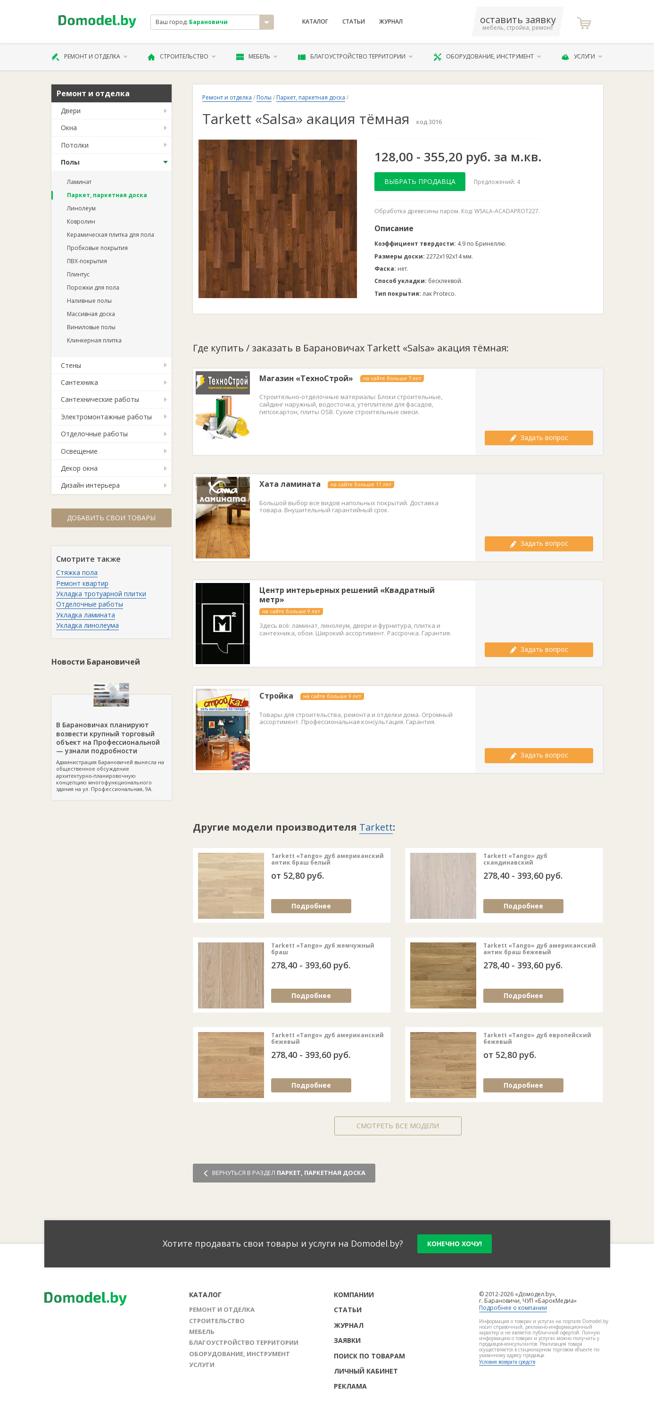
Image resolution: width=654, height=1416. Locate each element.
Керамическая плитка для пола (110, 235)
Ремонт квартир (82, 583)
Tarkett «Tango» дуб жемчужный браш (322, 949)
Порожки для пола (93, 287)
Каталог (315, 21)
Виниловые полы (91, 327)
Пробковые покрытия (97, 248)
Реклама (350, 1386)
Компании (354, 1294)
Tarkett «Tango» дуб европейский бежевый (537, 1039)
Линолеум (81, 208)
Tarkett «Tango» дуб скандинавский (515, 859)
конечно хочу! (454, 1243)
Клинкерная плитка (94, 340)
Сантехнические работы (100, 399)
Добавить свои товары (111, 517)
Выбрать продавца (419, 181)
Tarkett (376, 827)
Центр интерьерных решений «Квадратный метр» (347, 595)
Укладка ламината (85, 614)
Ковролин (81, 221)
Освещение (79, 451)
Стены (71, 365)
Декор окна (79, 468)
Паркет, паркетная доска (107, 195)
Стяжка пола (77, 572)
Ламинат (79, 182)
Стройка (276, 696)
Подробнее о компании (513, 1308)
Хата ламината (290, 484)
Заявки (347, 1340)
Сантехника (79, 382)
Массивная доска (91, 314)
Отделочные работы (94, 433)
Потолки (75, 145)
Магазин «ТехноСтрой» (306, 378)
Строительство (182, 56)
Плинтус (78, 274)
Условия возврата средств (507, 1361)
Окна (69, 127)
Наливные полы (89, 301)
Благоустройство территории (355, 56)
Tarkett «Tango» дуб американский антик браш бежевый (539, 949)
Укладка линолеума (87, 625)
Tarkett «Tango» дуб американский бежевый (327, 1039)
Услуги (582, 56)
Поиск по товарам (369, 1355)
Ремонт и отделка (89, 56)
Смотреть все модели (397, 1125)
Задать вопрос (539, 437)
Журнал (391, 21)
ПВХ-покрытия (87, 261)
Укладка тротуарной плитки (101, 593)
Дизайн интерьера (90, 485)
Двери (71, 110)
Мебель (257, 56)
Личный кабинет (366, 1370)
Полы (70, 162)
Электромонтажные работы (106, 416)
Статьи (353, 21)
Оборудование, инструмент (487, 56)
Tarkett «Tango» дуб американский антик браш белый (327, 859)
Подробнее (311, 905)
